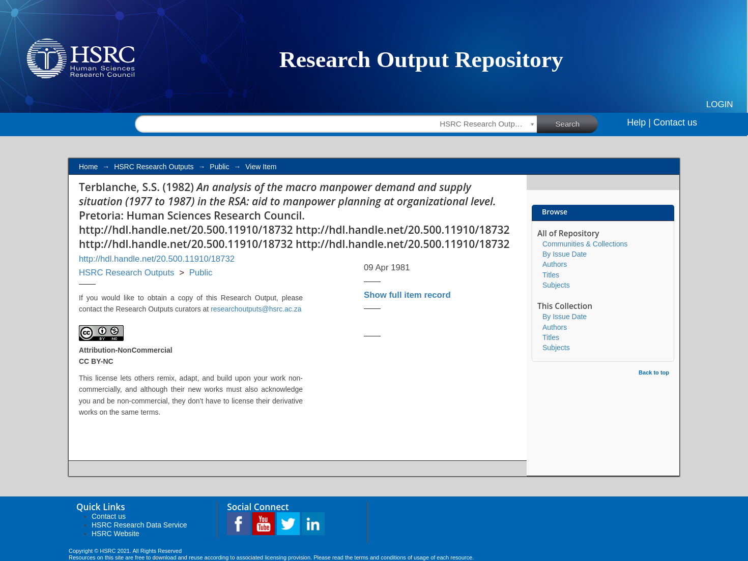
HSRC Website (115, 533)
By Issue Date (564, 254)
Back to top (654, 372)
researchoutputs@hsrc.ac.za (256, 309)
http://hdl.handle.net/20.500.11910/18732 (157, 259)
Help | (639, 122)
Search (577, 123)
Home (88, 167)
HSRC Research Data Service (139, 525)
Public (219, 167)
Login (719, 104)
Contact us (675, 122)
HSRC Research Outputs (153, 167)
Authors (554, 264)
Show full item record (407, 295)
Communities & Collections (584, 244)
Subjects (556, 285)
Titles (550, 275)
